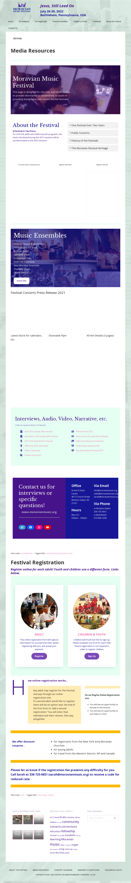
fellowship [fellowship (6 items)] (68, 833)
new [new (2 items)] (62, 847)
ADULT (39, 634)
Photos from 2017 (33, 455)
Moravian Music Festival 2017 (89, 450)
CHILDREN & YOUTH (92, 636)
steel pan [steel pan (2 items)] (69, 851)
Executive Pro (56, 877)
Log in (92, 877)
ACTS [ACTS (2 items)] (52, 819)
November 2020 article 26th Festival (41, 436)
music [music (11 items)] (55, 846)
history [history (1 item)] (78, 838)
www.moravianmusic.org (39, 512)
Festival (49, 553)
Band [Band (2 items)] (57, 819)
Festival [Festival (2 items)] (53, 837)
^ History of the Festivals (83, 140)
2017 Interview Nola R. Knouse (39, 441)
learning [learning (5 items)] (55, 841)
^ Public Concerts (79, 133)
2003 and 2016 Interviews (36, 445)
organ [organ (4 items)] (74, 847)
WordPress (85, 877)
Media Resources (33, 50)
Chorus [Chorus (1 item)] (59, 824)
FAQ (22, 797)
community (42, 797)
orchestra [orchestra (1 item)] (68, 847)
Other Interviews (32, 450)
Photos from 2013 (84, 431)
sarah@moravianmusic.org (68, 777)
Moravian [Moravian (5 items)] (67, 841)
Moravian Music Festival (22, 6)
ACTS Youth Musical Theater (17, 835)
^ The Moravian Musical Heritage (88, 148)
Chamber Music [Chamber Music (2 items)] (73, 819)
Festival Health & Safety (38, 835)
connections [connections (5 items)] (69, 828)
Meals (17, 821)
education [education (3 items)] (55, 833)
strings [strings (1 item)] (75, 851)
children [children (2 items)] (53, 824)
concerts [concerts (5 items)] (55, 828)
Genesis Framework (72, 877)
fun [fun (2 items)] (63, 837)
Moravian (63, 553)
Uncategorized (26, 553)
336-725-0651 (39, 777)
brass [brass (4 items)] (63, 819)
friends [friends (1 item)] (59, 838)
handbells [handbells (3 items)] (70, 837)
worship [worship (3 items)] (59, 854)
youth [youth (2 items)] (67, 855)
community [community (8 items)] (70, 823)
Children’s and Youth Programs (28, 818)
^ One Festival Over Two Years (87, 125)
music (70, 553)
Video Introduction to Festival (89, 441)
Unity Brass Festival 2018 (87, 445)
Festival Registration (37, 562)
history (55, 553)
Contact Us (39, 820)
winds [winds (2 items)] (52, 855)
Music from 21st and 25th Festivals (92, 436)
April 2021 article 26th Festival (38, 431)
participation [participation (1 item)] (54, 851)
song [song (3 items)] (61, 851)
